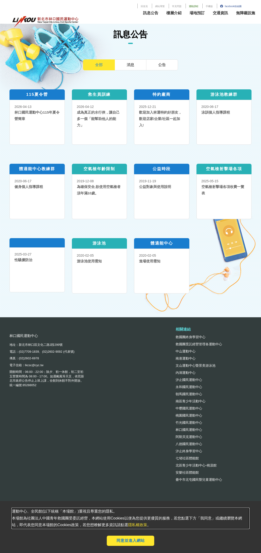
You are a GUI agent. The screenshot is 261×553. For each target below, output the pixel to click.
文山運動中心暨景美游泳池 (195, 365)
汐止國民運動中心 (189, 380)
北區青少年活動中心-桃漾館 (196, 465)
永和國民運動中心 (189, 387)
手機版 (209, 6)
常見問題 (177, 6)
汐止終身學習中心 (189, 451)
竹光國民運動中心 (189, 422)
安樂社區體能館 (187, 472)
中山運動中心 (186, 351)
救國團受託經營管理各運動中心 (199, 344)
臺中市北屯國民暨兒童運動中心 (199, 479)
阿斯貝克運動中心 (189, 437)
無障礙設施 (245, 13)
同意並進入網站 (131, 541)
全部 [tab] (99, 65)
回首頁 (144, 6)
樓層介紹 (174, 13)
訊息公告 (150, 13)
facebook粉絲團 (231, 6)
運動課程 (193, 6)
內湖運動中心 (186, 373)
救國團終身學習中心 (190, 337)
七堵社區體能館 (187, 458)
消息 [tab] (130, 65)
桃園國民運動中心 (189, 415)
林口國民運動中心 (189, 430)
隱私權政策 (137, 525)
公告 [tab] (162, 65)
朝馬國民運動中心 (189, 394)
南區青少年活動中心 (190, 401)
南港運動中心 (186, 358)
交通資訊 (220, 13)
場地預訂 (197, 13)
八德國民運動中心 (189, 444)
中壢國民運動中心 (189, 408)
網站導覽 (160, 6)
